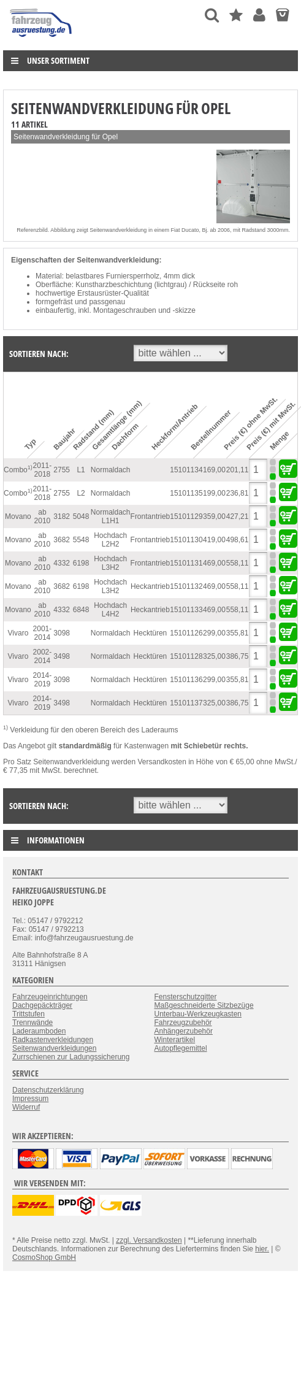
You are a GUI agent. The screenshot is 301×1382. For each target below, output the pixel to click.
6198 (81, 563)
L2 (81, 493)
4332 (61, 563)
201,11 (237, 470)
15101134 (186, 470)
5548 (81, 540)
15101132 (186, 586)
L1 (81, 470)
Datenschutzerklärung (48, 1090)
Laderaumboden (39, 1031)
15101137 (186, 703)
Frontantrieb (150, 516)
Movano (18, 516)
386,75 (237, 656)
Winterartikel (175, 1039)
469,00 (214, 563)
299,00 (214, 633)
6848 (81, 609)
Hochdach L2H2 (110, 539)
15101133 (186, 609)
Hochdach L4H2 (110, 609)
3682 (61, 540)
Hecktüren (150, 633)
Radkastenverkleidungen (52, 1039)
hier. (262, 1249)
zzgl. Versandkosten (148, 1240)
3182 (61, 516)
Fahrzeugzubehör (183, 1022)
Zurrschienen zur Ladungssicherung (70, 1057)
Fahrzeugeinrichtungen (50, 996)
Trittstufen (28, 1014)
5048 (81, 516)
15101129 (186, 516)
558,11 (237, 563)
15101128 (186, 656)
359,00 (214, 516)
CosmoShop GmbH (44, 1257)
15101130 (186, 540)
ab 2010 (42, 516)
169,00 (214, 470)
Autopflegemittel (180, 1048)
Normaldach (111, 470)
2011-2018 (42, 469)
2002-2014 (42, 656)
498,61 (237, 540)
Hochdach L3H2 (110, 563)
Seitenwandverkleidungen (54, 1048)
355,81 (237, 633)
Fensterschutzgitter (185, 996)
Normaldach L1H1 (111, 516)
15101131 (186, 563)
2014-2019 (42, 679)
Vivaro (18, 633)
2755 (61, 470)
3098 (61, 633)
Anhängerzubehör (183, 1031)
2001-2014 (42, 633)
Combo (18, 469)
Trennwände (32, 1022)
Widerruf (26, 1107)
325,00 (214, 656)
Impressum (30, 1098)
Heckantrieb (150, 586)
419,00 (214, 540)
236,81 (237, 493)
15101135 (186, 493)
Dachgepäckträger (42, 1005)
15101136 (186, 679)
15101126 (186, 633)
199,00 (214, 493)
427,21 (237, 516)
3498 (61, 656)
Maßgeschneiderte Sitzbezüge (204, 1005)
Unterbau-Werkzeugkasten (198, 1014)
